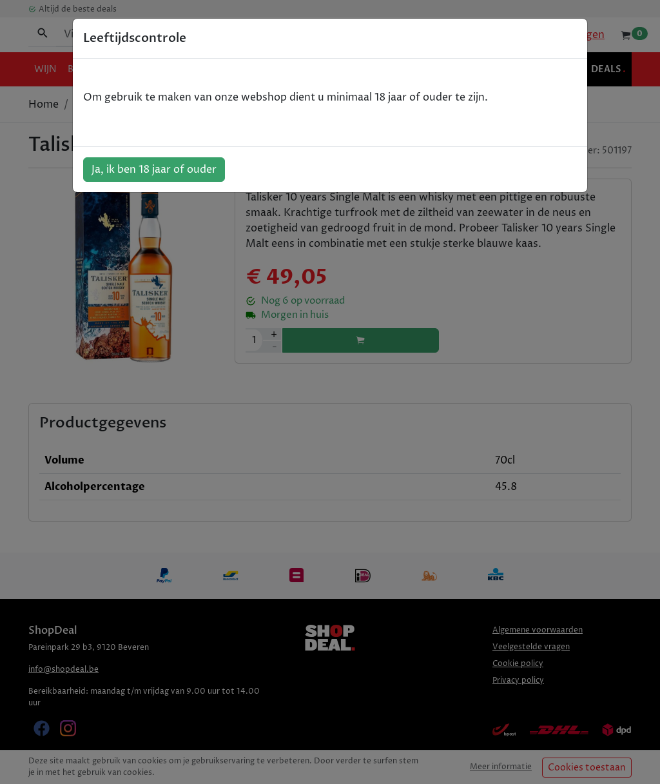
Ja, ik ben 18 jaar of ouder (154, 169)
